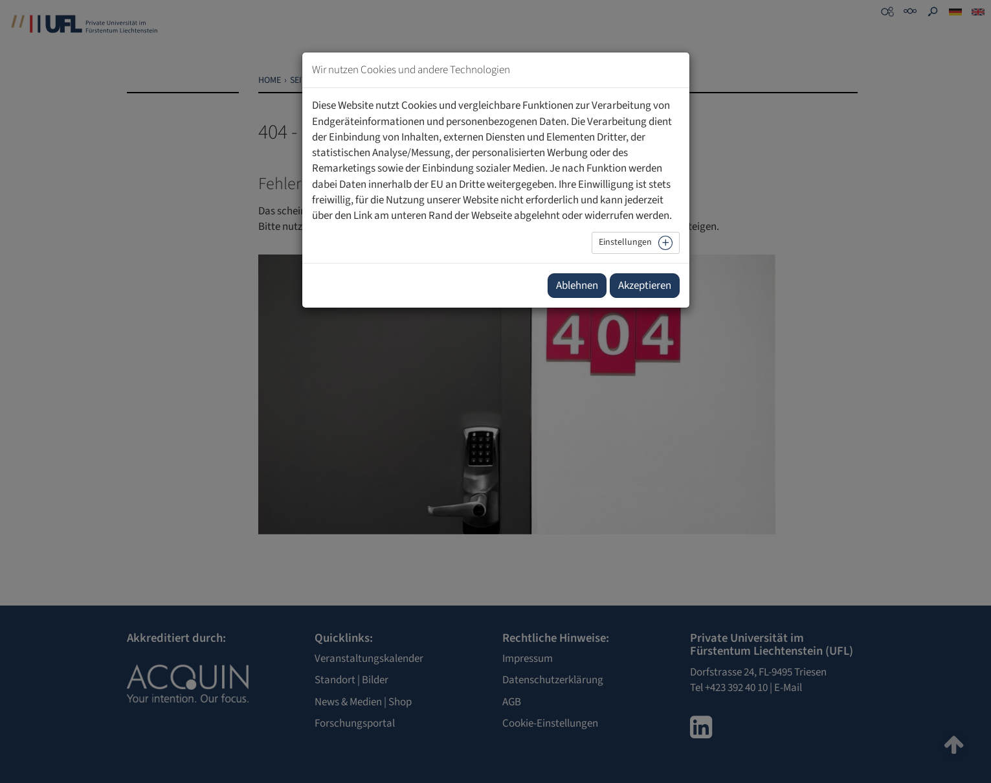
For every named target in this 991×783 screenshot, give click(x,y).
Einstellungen (625, 242)
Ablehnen (577, 285)
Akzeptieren (644, 285)
